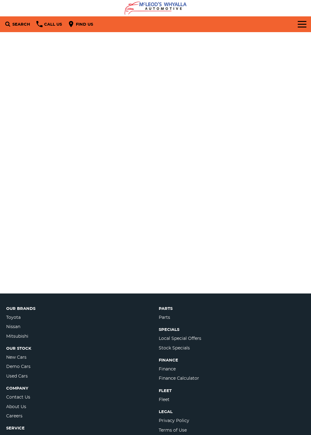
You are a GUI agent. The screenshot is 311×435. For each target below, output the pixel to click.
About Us (16, 406)
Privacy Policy (174, 420)
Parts (164, 317)
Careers (14, 416)
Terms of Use (173, 430)
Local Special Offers (180, 338)
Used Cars (17, 376)
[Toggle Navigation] (302, 24)
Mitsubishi (17, 336)
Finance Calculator (179, 378)
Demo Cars (18, 366)
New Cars (16, 357)
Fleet (164, 399)
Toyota (13, 317)
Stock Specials (174, 348)
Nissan (13, 326)
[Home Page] (155, 8)
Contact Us (18, 397)
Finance (167, 369)
